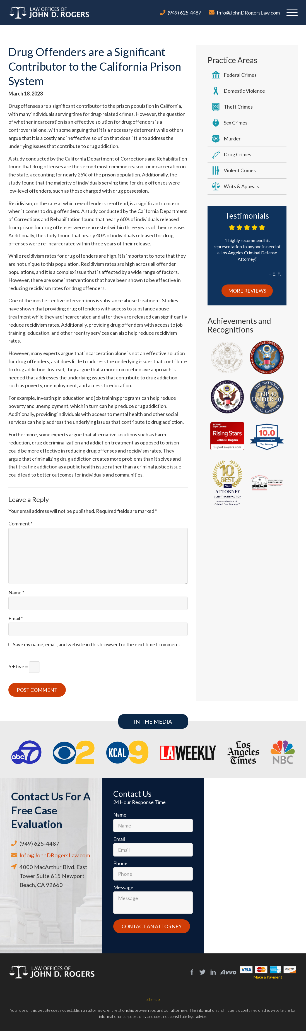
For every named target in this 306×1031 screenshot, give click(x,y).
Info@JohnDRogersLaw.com (248, 12)
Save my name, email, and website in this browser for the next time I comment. (96, 644)
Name (16, 592)
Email (15, 618)
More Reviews (247, 291)
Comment (20, 523)
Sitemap (153, 999)
